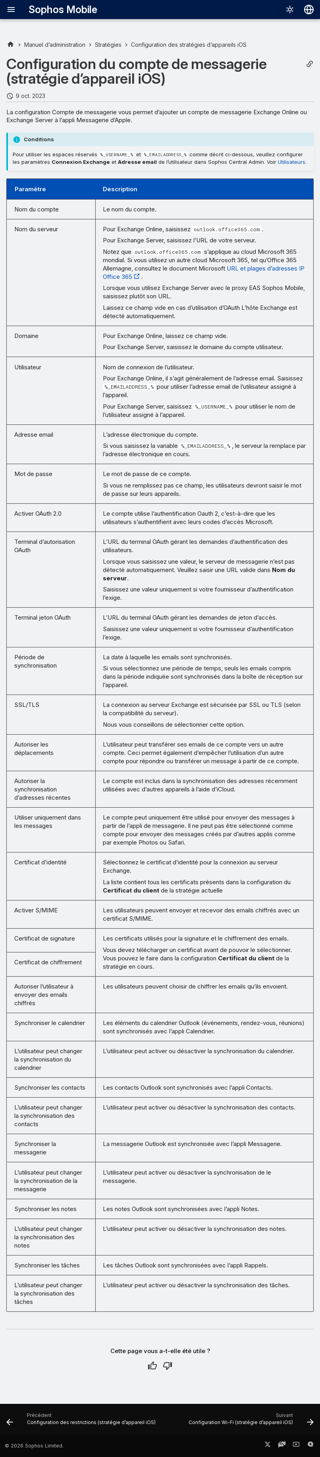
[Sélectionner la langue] (309, 9)
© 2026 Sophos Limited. (34, 1446)
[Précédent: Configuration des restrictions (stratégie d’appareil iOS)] (82, 1422)
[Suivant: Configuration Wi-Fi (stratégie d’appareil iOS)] (250, 1422)
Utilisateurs (291, 162)
